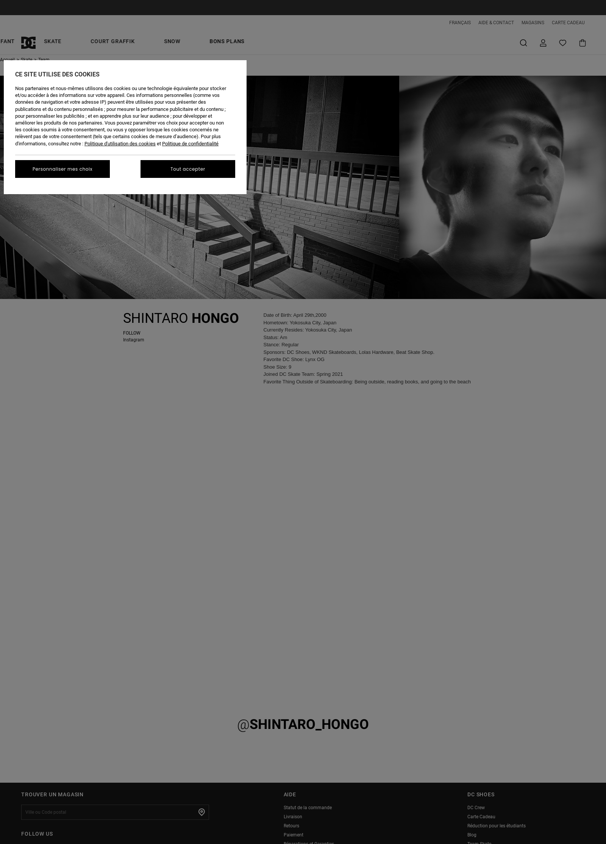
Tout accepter (187, 169)
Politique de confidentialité (190, 143)
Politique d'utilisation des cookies (120, 143)
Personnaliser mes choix (62, 169)
